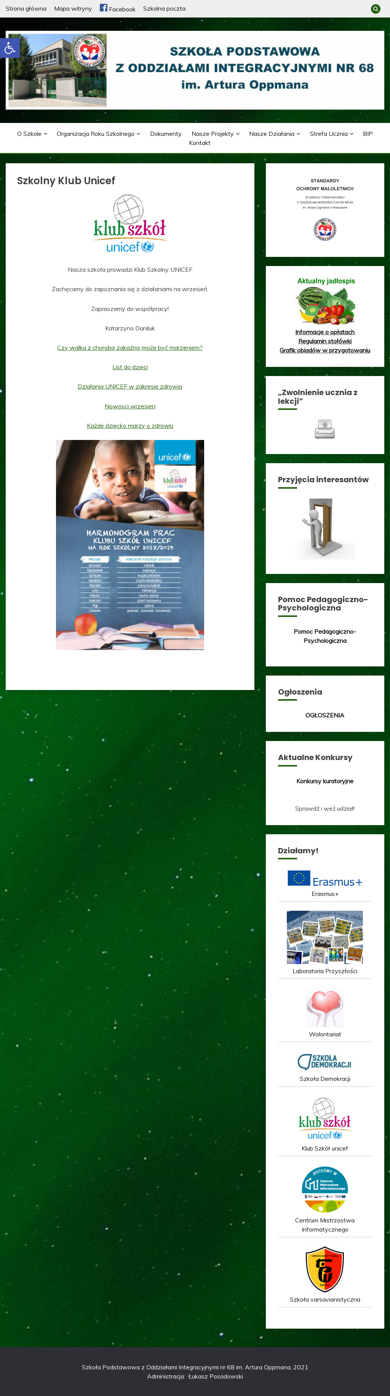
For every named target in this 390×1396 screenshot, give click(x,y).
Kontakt (200, 143)
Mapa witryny (73, 8)
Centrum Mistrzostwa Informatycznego (325, 1220)
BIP (368, 133)
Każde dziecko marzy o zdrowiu (130, 425)
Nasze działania (271, 133)
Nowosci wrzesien (130, 406)
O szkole (29, 133)
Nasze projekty (213, 133)
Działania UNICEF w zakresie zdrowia (130, 386)
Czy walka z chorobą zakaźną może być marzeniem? (130, 347)
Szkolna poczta (164, 8)
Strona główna (26, 8)
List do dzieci (130, 367)
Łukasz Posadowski (216, 1376)
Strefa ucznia (329, 133)
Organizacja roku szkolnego (95, 133)
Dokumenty (166, 133)
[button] (10, 48)
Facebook (118, 9)
